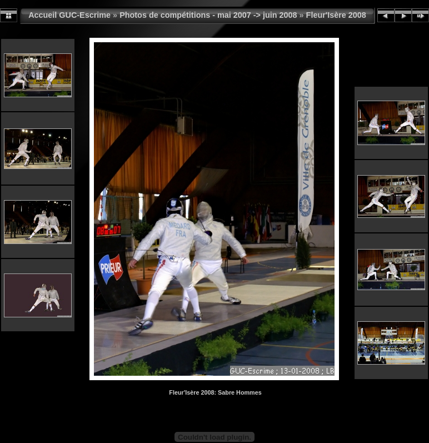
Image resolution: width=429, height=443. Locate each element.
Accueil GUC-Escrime (69, 15)
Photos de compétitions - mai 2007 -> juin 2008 (208, 15)
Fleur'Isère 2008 (336, 15)
